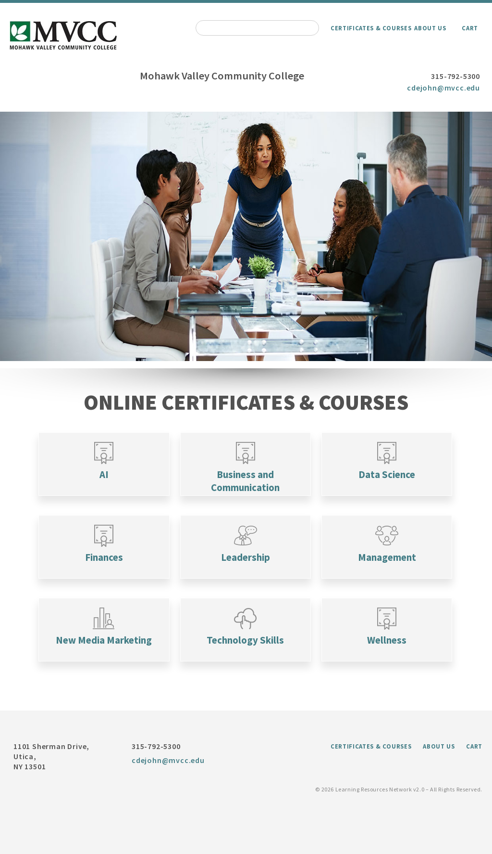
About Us (430, 28)
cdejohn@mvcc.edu (443, 87)
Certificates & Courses (371, 28)
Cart (470, 28)
